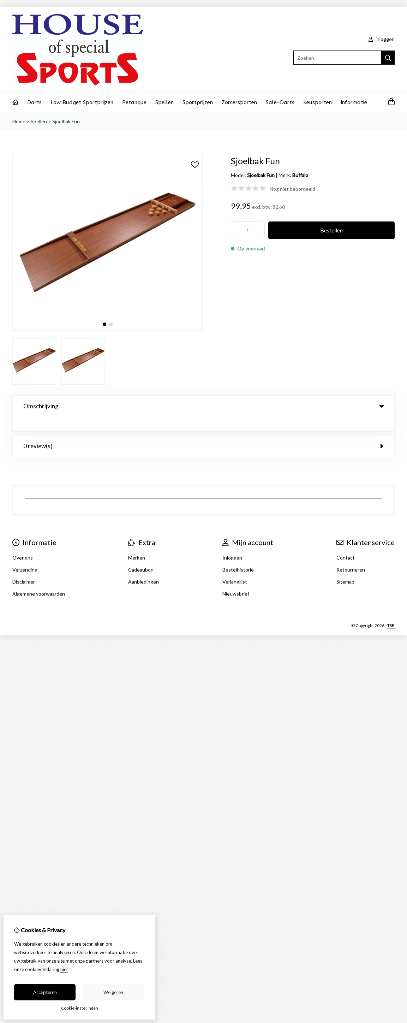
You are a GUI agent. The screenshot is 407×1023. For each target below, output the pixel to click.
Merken (136, 543)
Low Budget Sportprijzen (81, 102)
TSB (391, 611)
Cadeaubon (141, 555)
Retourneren (350, 555)
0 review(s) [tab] (203, 431)
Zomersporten (239, 102)
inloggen (382, 39)
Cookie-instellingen (79, 1008)
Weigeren (113, 992)
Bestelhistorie (238, 555)
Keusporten (317, 102)
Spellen (164, 102)
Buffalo (300, 175)
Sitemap (345, 567)
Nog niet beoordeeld (292, 189)
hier (64, 969)
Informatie (354, 102)
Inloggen (232, 543)
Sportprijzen (197, 102)
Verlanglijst (234, 567)
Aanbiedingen (143, 567)
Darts (34, 102)
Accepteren (45, 992)
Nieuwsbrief (235, 579)
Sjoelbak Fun (66, 121)
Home (18, 121)
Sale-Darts (280, 102)
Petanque (134, 102)
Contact (345, 543)
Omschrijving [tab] (203, 406)
